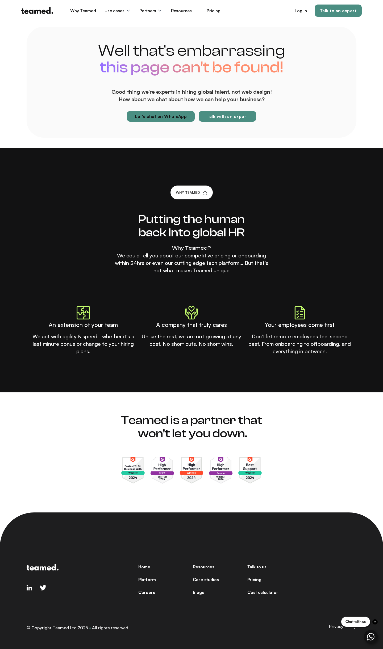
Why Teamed (83, 10)
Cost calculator (262, 592)
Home (144, 566)
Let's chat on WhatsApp (161, 116)
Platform (147, 579)
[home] (37, 11)
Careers (146, 592)
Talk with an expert (227, 116)
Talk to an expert (338, 10)
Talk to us (257, 566)
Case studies (206, 579)
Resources (203, 566)
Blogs (198, 592)
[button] (117, 11)
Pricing (213, 10)
